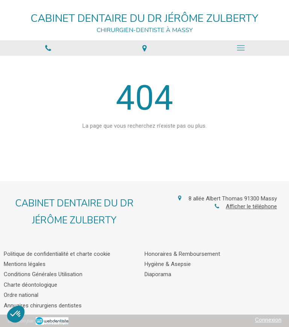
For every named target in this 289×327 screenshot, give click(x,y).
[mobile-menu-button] (241, 47)
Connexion (268, 319)
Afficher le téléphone (251, 206)
